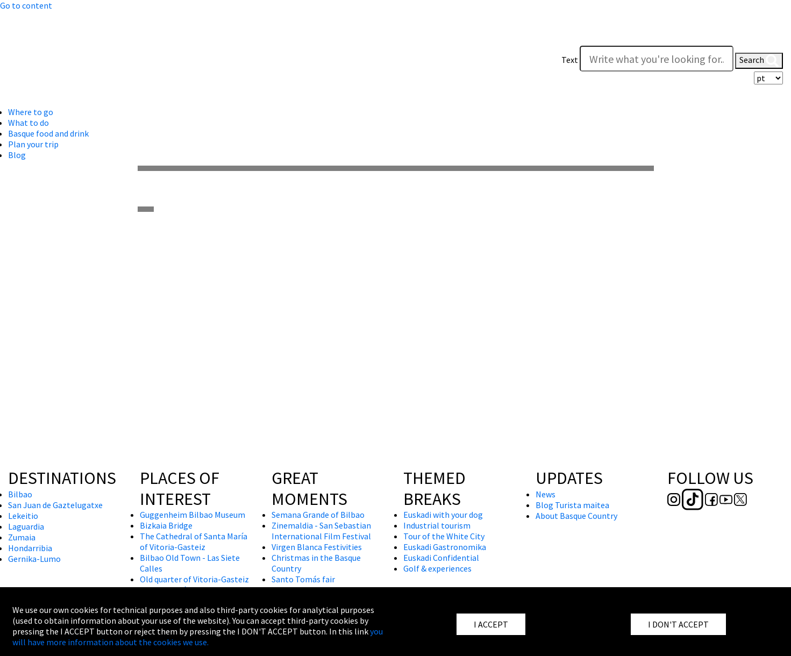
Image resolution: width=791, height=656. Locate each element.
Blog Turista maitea (572, 505)
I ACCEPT (491, 624)
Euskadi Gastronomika (444, 546)
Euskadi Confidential (441, 557)
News (545, 494)
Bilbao (20, 494)
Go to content (26, 5)
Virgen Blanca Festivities (317, 546)
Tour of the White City (443, 536)
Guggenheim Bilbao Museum (192, 514)
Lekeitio (23, 515)
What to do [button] (28, 122)
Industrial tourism (437, 525)
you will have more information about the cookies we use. (197, 636)
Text (569, 59)
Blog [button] (17, 154)
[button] (772, 38)
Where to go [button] (30, 111)
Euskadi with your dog (443, 514)
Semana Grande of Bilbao (318, 514)
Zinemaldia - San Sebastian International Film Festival (321, 530)
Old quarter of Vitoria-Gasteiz (194, 579)
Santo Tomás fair (303, 579)
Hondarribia (30, 548)
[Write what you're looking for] (656, 59)
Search (759, 60)
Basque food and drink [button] (48, 133)
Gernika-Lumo (34, 558)
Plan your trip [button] (33, 144)
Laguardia (26, 526)
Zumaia (21, 537)
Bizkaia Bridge (166, 525)
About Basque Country (576, 515)
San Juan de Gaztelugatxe (55, 505)
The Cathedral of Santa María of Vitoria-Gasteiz (193, 541)
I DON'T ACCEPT (678, 624)
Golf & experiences (437, 568)
